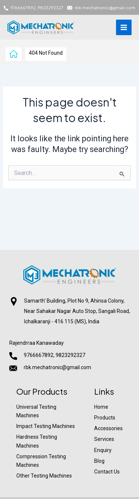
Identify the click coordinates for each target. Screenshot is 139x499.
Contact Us (107, 472)
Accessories (108, 428)
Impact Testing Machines (45, 426)
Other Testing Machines (44, 476)
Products (104, 418)
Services (104, 439)
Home (101, 407)
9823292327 (50, 7)
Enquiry (103, 450)
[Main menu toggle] (124, 27)
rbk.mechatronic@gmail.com (105, 7)
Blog (99, 461)
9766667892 (23, 7)
